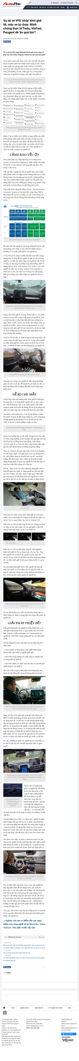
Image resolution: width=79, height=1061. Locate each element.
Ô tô (26, 38)
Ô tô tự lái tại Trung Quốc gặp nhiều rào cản (16, 953)
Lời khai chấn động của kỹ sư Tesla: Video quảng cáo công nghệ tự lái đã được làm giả (24, 959)
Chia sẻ (7, 41)
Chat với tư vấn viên (68, 1034)
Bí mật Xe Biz (72, 7)
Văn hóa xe (42, 7)
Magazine (56, 3)
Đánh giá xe (34, 7)
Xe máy (62, 7)
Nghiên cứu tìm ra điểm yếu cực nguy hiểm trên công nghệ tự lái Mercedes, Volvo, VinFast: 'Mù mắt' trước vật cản (24, 924)
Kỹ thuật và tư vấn (53, 7)
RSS (69, 1008)
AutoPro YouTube (67, 3)
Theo (24, 937)
